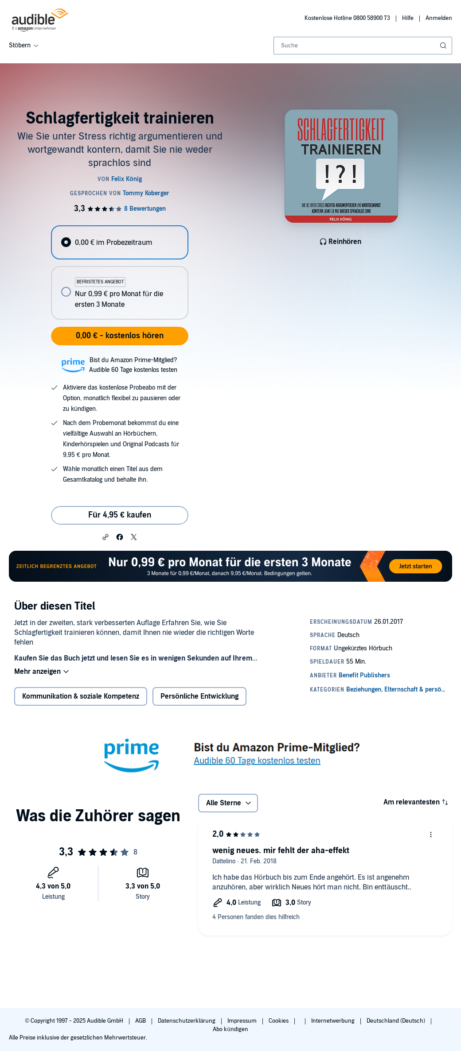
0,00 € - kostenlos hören (120, 335)
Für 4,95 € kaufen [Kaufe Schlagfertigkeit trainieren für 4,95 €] (119, 515)
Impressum (242, 1020)
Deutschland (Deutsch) (396, 1020)
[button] (105, 536)
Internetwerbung (333, 1020)
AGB (141, 1020)
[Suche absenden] (444, 45)
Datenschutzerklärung (187, 1020)
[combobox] (362, 45)
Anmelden (439, 18)
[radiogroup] (119, 272)
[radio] (119, 242)
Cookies (279, 1020)
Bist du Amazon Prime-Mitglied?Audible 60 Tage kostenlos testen (133, 365)
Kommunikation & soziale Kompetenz (80, 696)
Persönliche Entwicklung (199, 696)
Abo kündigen (230, 1029)
